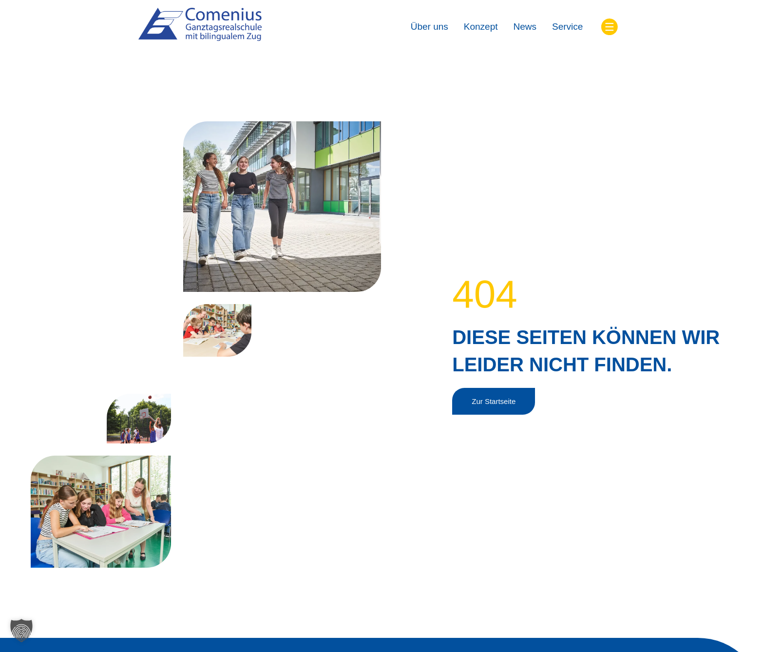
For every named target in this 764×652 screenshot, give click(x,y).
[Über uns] (429, 27)
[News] (525, 27)
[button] (21, 630)
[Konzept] (481, 27)
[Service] (567, 27)
